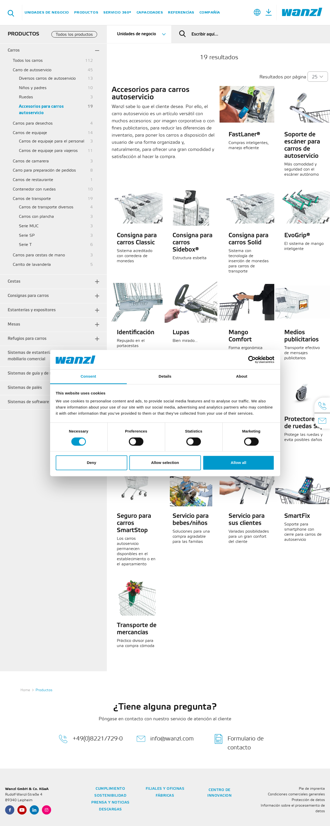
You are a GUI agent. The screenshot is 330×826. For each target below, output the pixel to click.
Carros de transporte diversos (46, 207)
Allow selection (165, 463)
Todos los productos (74, 35)
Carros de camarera (31, 161)
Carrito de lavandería (32, 265)
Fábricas (165, 795)
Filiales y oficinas (165, 789)
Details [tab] (165, 376)
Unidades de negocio (47, 12)
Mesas (14, 324)
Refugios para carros (27, 339)
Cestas (14, 281)
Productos (86, 12)
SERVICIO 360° (117, 12)
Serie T (25, 245)
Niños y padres (33, 88)
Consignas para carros (28, 296)
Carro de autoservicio (32, 70)
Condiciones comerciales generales (296, 794)
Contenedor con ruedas (34, 189)
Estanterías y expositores (32, 310)
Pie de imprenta (312, 789)
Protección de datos (308, 800)
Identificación (135, 333)
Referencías (181, 12)
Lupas (181, 333)
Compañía (209, 12)
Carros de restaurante (33, 180)
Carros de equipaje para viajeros (48, 151)
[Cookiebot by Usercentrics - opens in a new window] (252, 359)
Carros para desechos (33, 123)
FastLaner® (244, 135)
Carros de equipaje (30, 133)
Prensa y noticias (110, 802)
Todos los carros (28, 61)
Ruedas (26, 97)
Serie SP (27, 235)
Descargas (110, 809)
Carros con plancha (36, 217)
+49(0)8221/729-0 (91, 739)
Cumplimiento (110, 789)
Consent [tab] (88, 376)
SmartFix (297, 516)
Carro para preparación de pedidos (44, 170)
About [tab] (241, 376)
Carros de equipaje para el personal (51, 141)
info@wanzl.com (165, 739)
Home (25, 690)
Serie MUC (29, 226)
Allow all (238, 463)
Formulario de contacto (239, 742)
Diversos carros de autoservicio (47, 78)
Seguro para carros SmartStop (134, 523)
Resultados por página (282, 77)
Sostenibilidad (110, 795)
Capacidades (149, 12)
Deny (91, 463)
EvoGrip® (297, 235)
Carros (14, 50)
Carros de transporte (32, 199)
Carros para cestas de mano (39, 255)
